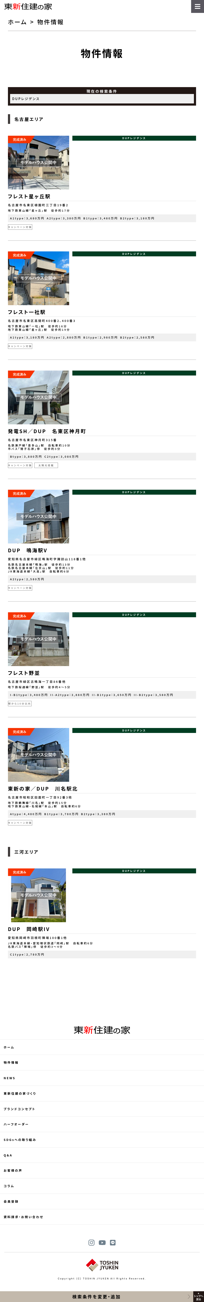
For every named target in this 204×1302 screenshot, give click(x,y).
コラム (9, 1186)
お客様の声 (13, 1170)
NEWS (9, 1078)
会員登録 (11, 1201)
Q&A (8, 1155)
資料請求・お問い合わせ (24, 1217)
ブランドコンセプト (19, 1109)
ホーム (17, 21)
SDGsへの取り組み (20, 1139)
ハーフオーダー (16, 1124)
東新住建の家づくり (20, 1093)
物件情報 (11, 1062)
